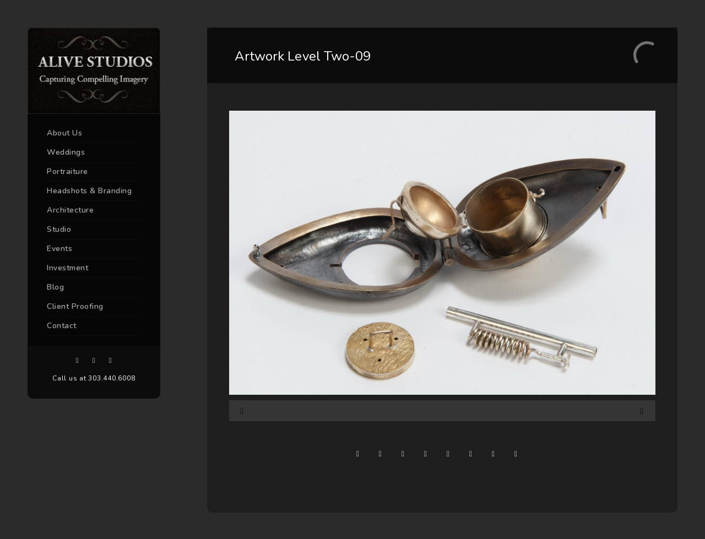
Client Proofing (75, 306)
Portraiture (67, 171)
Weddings (66, 152)
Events (59, 248)
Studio (59, 229)
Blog (55, 287)
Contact (62, 325)
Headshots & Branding (89, 191)
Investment (67, 268)
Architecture (70, 210)
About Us (64, 133)
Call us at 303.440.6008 (93, 378)
